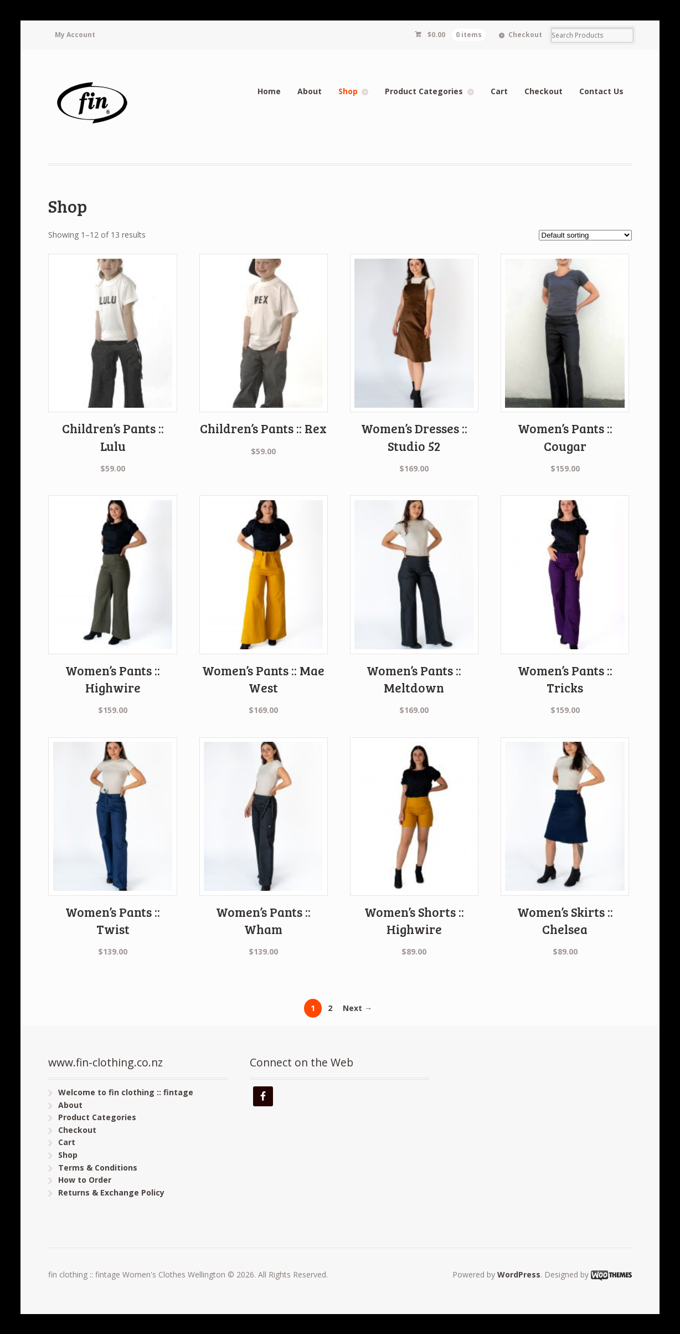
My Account (75, 34)
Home (269, 91)
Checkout (525, 34)
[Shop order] (585, 235)
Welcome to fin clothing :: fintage (125, 1092)
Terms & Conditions (97, 1167)
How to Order (84, 1179)
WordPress (518, 1274)
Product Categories (424, 91)
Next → (357, 1008)
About (309, 91)
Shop (348, 91)
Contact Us (601, 91)
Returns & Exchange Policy (111, 1192)
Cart (499, 91)
